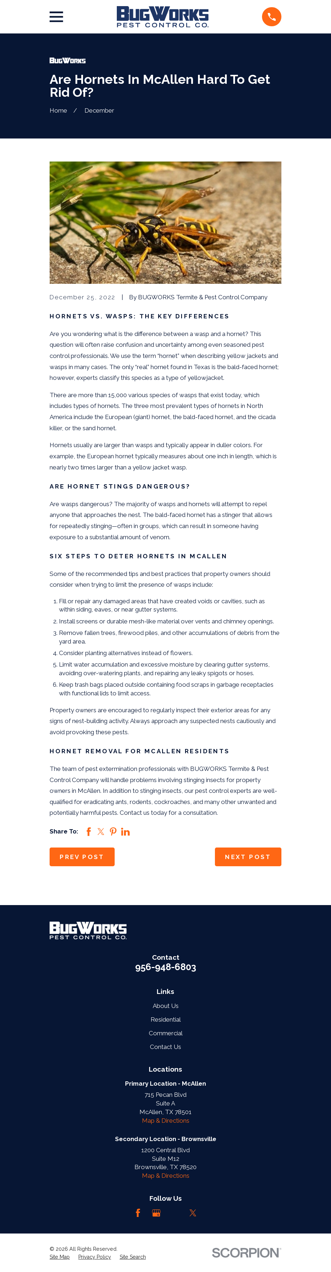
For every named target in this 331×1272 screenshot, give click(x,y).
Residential (166, 1019)
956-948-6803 (165, 967)
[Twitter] (193, 1213)
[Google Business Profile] (156, 1213)
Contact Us (165, 1046)
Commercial (166, 1033)
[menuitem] (60, 1257)
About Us (166, 1005)
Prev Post (82, 856)
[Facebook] (138, 1213)
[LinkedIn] (174, 1213)
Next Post (248, 856)
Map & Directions (165, 1120)
